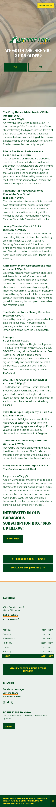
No (40, 67)
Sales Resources (12, 696)
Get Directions (10, 615)
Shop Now (13, 539)
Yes (15, 67)
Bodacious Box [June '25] (26, 568)
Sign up (9, 726)
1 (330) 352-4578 (11, 619)
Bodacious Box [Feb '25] (30, 559)
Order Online (45, 5)
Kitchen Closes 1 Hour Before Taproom (28, 669)
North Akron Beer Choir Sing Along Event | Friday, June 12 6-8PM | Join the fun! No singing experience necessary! (25, 800)
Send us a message (13, 689)
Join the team (10, 693)
